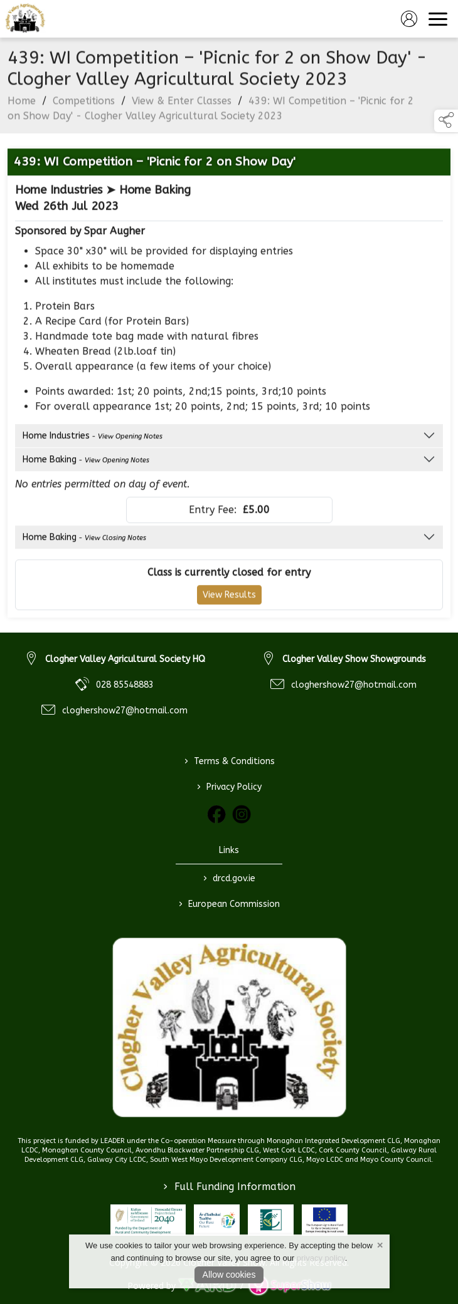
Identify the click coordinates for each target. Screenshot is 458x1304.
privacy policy (321, 1258)
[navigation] (438, 18)
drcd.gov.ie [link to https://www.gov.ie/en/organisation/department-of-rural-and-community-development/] (229, 878)
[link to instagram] (241, 814)
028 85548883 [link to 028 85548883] (125, 685)
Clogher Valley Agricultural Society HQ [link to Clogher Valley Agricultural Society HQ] (125, 659)
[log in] (409, 19)
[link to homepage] (25, 19)
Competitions (84, 104)
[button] (446, 121)
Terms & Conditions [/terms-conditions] (229, 761)
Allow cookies (229, 1275)
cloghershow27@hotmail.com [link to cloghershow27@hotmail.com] (125, 710)
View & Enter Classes (182, 104)
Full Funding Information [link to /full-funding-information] (229, 1187)
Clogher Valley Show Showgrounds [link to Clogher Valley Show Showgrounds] (354, 659)
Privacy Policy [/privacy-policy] (229, 786)
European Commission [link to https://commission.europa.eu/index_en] (229, 904)
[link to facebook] (216, 814)
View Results (229, 597)
